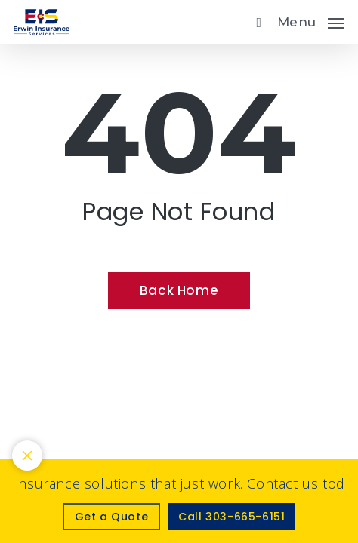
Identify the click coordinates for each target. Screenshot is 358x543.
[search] (255, 22)
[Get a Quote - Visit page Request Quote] (112, 516)
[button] (310, 20)
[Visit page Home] (41, 22)
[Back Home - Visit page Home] (179, 290)
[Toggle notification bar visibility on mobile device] (27, 455)
